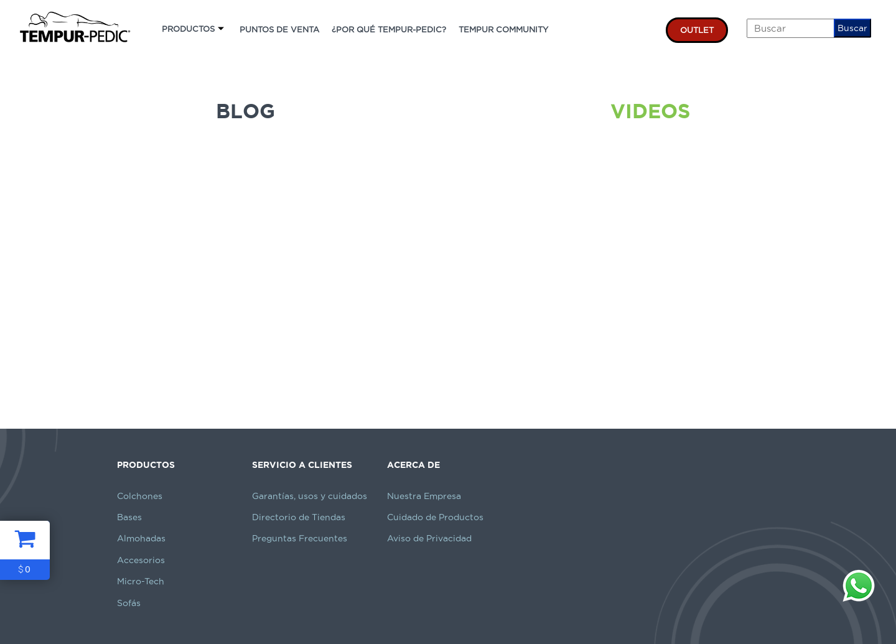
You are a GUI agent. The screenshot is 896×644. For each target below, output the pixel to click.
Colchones (139, 496)
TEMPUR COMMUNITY (503, 29)
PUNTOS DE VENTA (279, 29)
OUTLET (697, 30)
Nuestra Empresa (424, 496)
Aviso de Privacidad (429, 538)
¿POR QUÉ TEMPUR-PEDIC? (389, 29)
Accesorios (141, 560)
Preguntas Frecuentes (299, 538)
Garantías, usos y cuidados (309, 496)
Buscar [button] (852, 28)
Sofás (129, 603)
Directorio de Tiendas (298, 517)
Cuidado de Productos (435, 517)
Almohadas (141, 538)
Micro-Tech (140, 581)
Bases (129, 517)
